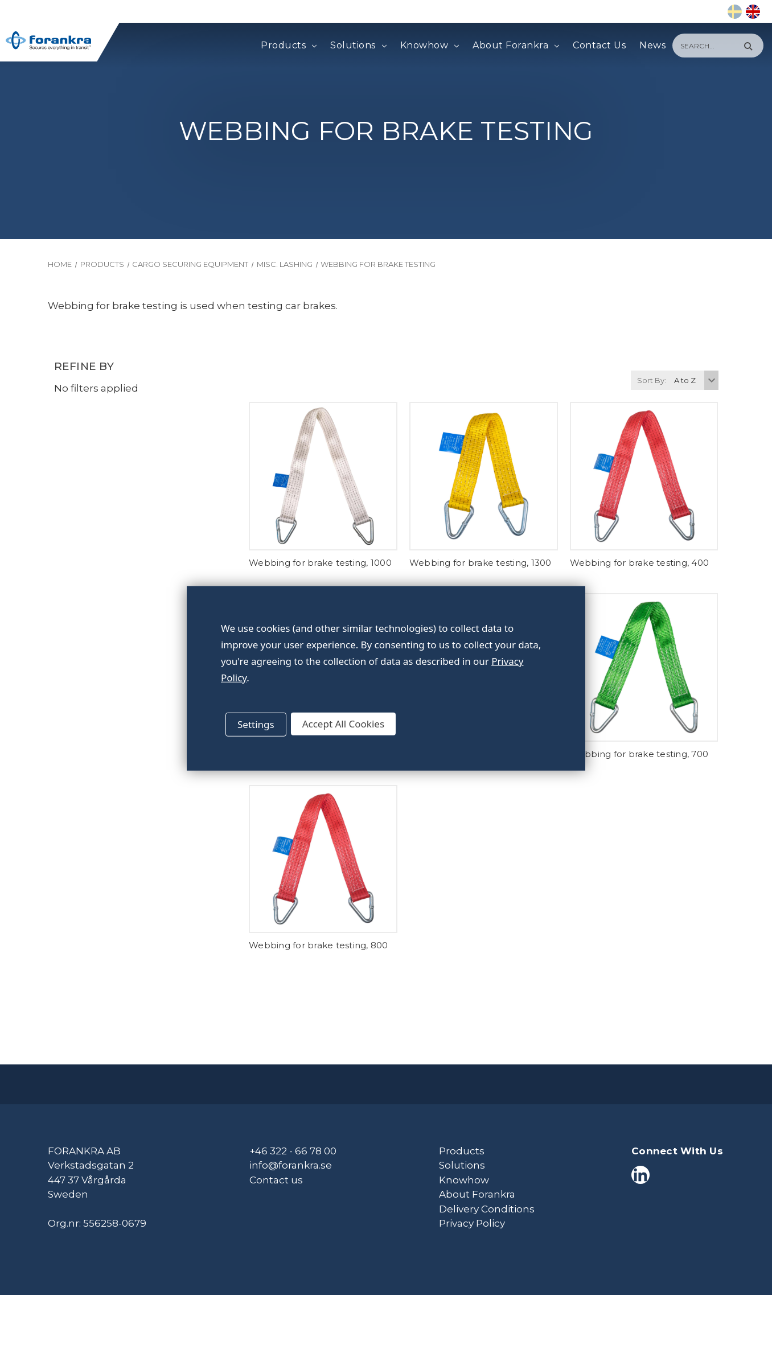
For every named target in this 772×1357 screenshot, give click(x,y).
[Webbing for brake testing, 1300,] (483, 476)
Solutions (358, 45)
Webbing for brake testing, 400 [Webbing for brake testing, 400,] (639, 562)
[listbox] (694, 380)
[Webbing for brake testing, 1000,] (323, 476)
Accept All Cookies (343, 723)
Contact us (276, 1180)
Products (289, 45)
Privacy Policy (472, 1223)
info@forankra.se (290, 1165)
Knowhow (429, 45)
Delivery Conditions (487, 1209)
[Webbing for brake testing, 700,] (644, 667)
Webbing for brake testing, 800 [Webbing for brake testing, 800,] (318, 945)
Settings (255, 724)
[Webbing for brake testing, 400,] (644, 476)
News (652, 45)
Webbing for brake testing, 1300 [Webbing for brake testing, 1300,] (480, 562)
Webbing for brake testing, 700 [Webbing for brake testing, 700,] (639, 754)
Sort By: (651, 380)
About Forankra (516, 45)
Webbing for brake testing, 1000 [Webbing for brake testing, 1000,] (320, 562)
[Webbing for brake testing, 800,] (323, 859)
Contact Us (599, 45)
